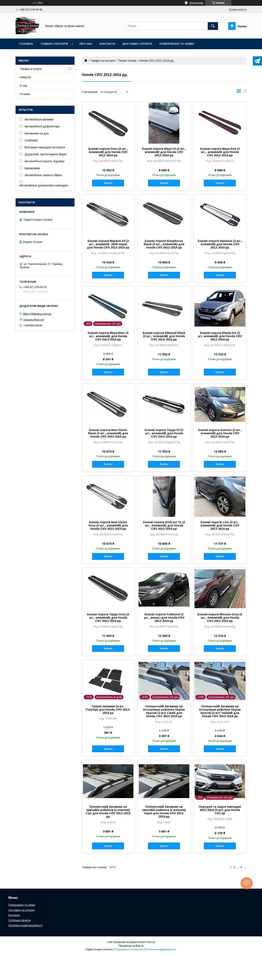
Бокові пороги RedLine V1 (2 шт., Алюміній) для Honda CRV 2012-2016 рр (164, 525)
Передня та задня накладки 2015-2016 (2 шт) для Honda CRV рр (220, 810)
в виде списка (244, 92)
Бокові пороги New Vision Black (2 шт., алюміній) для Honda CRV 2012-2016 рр (108, 433)
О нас (23, 85)
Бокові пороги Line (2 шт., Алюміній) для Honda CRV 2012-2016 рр (220, 525)
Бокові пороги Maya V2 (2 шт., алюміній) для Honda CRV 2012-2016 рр (164, 152)
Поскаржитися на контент (128, 949)
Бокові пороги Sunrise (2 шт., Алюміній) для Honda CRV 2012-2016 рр (220, 433)
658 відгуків (196, 2)
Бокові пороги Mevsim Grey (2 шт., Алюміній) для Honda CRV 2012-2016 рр (220, 618)
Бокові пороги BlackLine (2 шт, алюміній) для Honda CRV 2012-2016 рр (220, 336)
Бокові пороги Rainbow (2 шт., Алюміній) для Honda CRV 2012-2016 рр (220, 244)
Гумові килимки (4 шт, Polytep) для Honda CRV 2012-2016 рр (108, 710)
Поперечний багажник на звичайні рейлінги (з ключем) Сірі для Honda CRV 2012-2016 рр (108, 811)
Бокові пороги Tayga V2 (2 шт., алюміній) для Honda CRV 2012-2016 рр (164, 433)
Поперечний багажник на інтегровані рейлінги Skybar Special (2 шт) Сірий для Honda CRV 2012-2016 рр (164, 711)
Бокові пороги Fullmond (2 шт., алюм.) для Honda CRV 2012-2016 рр (164, 618)
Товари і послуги (54, 43)
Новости (25, 77)
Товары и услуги (31, 68)
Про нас (85, 43)
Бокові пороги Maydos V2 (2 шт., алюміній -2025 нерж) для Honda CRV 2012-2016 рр (108, 244)
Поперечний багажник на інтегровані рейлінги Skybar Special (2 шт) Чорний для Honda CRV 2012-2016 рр (220, 711)
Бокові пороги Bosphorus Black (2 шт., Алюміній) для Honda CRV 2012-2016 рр (164, 244)
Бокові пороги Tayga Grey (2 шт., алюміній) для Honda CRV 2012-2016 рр (108, 618)
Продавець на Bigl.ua (131, 945)
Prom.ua (150, 942)
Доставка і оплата (137, 43)
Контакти (107, 43)
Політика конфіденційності (25, 925)
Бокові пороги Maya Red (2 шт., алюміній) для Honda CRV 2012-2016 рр (220, 152)
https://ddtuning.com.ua (37, 313)
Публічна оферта (19, 920)
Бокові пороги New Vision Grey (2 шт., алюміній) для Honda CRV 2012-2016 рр (108, 525)
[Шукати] (213, 26)
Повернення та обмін (176, 43)
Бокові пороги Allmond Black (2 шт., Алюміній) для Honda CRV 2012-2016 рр (164, 336)
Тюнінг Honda (127, 60)
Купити (108, 182)
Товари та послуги (102, 60)
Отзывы (25, 94)
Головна (26, 43)
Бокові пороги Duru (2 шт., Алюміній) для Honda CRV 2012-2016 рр (108, 152)
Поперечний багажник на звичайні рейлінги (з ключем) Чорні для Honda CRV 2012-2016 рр (164, 811)
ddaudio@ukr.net (33, 319)
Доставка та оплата (21, 910)
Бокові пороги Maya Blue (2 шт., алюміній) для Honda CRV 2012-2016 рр (108, 336)
